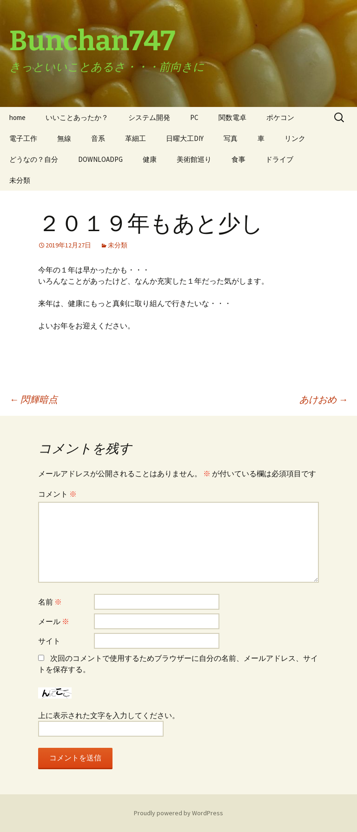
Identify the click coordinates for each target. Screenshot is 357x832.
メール (53, 621)
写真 (231, 138)
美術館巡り (194, 159)
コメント (57, 494)
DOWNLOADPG (100, 159)
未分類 (19, 180)
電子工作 (23, 138)
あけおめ (323, 399)
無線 (64, 138)
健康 (150, 159)
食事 (238, 159)
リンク (294, 138)
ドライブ (279, 159)
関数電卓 (232, 117)
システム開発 (149, 117)
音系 (98, 138)
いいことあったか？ (77, 117)
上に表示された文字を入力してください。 (108, 715)
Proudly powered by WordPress (178, 813)
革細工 (135, 138)
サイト (49, 641)
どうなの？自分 (33, 159)
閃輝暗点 (33, 399)
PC (194, 117)
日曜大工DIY (185, 138)
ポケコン (280, 117)
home (17, 117)
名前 (50, 601)
